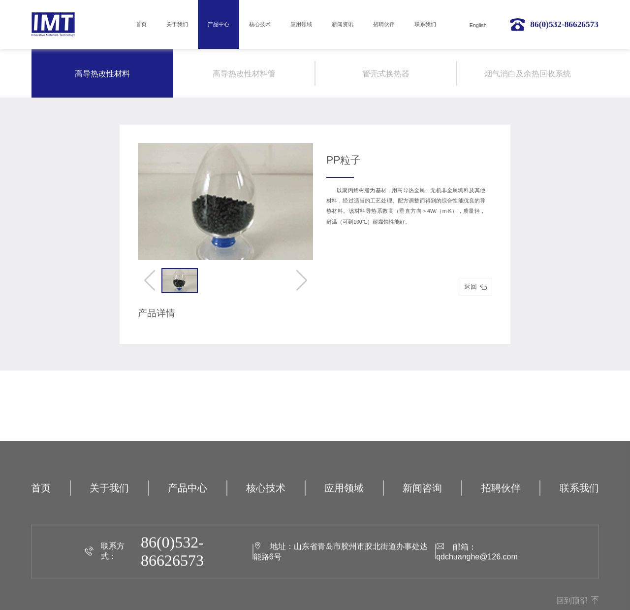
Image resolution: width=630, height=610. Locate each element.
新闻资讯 (342, 24)
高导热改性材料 (102, 73)
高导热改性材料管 (244, 73)
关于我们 (177, 24)
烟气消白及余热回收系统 (527, 73)
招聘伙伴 (384, 24)
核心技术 (260, 24)
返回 (475, 286)
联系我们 (425, 24)
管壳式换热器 (386, 73)
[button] (149, 280)
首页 (141, 24)
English (478, 25)
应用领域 (301, 24)
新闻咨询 (422, 542)
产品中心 (218, 24)
